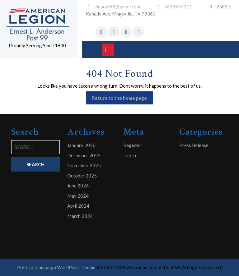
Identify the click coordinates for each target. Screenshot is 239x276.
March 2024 (80, 216)
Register (132, 145)
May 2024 (78, 196)
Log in (129, 155)
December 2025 (84, 155)
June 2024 (78, 185)
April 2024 (78, 206)
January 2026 (81, 145)
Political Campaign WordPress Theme (56, 267)
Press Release (194, 145)
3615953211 (178, 6)
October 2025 (82, 175)
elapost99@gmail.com (117, 6)
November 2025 (84, 165)
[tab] (108, 50)
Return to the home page (122, 99)
